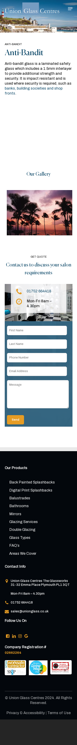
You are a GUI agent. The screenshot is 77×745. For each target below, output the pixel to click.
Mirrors (15, 514)
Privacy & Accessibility (25, 713)
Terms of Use (59, 713)
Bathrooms (19, 506)
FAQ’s (14, 545)
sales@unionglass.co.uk (29, 611)
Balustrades (19, 498)
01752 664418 (39, 291)
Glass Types (19, 538)
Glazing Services (23, 522)
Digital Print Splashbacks (30, 490)
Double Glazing (22, 530)
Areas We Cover (22, 553)
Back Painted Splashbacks (32, 482)
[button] (70, 9)
